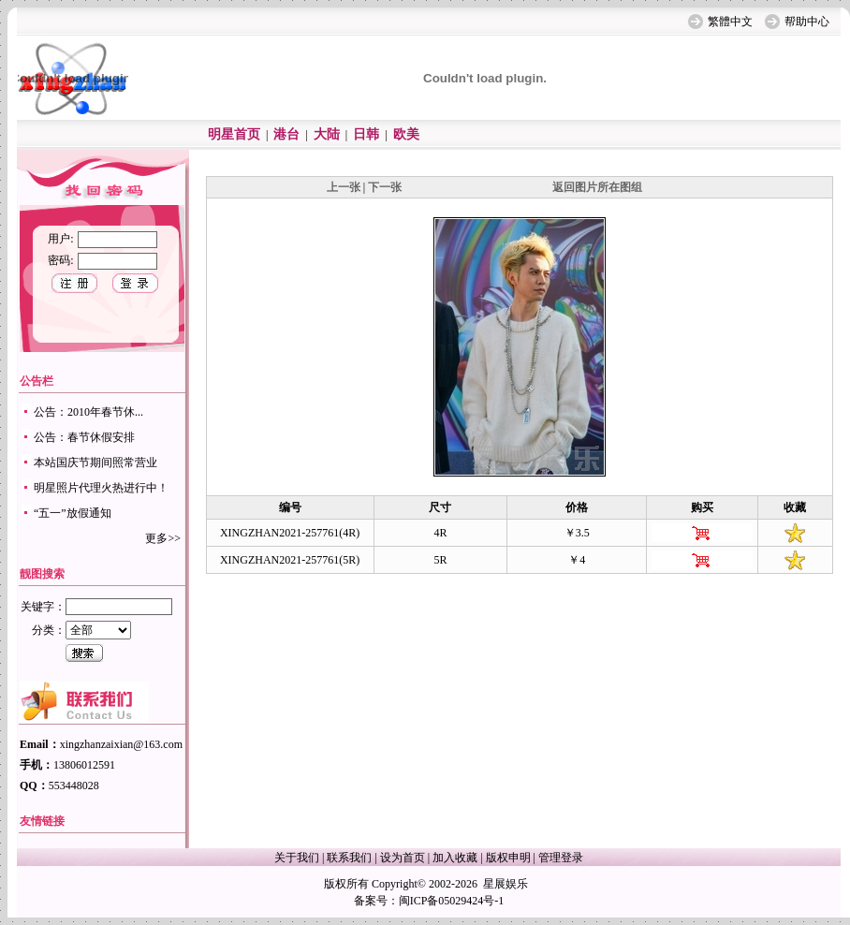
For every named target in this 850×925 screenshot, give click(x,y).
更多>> (163, 538)
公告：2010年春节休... (88, 411)
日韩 (366, 134)
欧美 (406, 134)
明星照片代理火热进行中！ (101, 487)
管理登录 (560, 857)
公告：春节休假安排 (84, 437)
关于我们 (296, 857)
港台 (286, 134)
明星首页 (234, 134)
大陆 (327, 134)
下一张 (385, 187)
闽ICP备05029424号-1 (452, 900)
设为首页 (402, 857)
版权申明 (508, 857)
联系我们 (349, 857)
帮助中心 (806, 21)
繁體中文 (730, 21)
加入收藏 (454, 857)
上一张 (343, 187)
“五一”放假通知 (72, 513)
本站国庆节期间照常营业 (95, 462)
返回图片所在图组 (597, 187)
